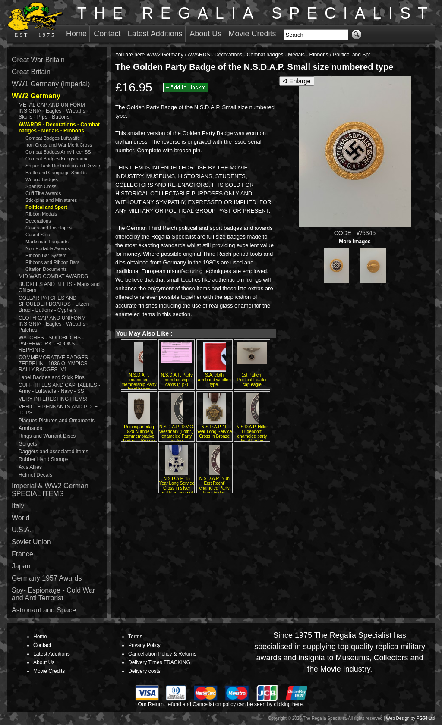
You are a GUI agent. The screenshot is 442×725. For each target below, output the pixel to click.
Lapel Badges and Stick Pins (52, 377)
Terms (135, 637)
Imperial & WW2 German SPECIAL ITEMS (50, 489)
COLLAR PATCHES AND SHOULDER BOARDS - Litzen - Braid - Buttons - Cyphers (55, 304)
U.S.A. (22, 530)
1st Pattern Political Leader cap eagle (252, 380)
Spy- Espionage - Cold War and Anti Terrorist (53, 594)
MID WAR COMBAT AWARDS (53, 276)
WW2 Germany (165, 55)
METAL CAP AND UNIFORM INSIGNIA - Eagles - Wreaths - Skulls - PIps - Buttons (53, 111)
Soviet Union (31, 542)
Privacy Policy (144, 645)
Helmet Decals (35, 475)
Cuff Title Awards (43, 193)
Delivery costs (144, 671)
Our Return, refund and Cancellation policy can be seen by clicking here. (221, 704)
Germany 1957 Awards (47, 578)
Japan (21, 566)
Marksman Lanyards (47, 241)
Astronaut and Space (44, 610)
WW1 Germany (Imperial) (51, 84)
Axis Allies (30, 467)
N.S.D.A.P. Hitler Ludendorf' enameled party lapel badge (252, 433)
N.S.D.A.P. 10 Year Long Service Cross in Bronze (214, 431)
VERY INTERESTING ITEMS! (53, 399)
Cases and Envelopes (48, 227)
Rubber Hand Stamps (43, 459)
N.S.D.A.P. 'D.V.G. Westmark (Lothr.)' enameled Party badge (176, 433)
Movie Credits (252, 33)
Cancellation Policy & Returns (162, 654)
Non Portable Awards (47, 248)
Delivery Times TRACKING (159, 662)
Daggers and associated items (53, 452)
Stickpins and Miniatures (51, 200)
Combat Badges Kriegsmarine (57, 158)
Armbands (30, 428)
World (21, 517)
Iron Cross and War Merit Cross (58, 145)
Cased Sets (37, 234)
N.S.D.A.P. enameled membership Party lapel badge (138, 382)
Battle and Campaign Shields (56, 172)
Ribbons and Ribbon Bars (52, 262)
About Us (205, 33)
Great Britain (31, 71)
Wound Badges (41, 179)
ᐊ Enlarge (297, 81)
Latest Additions (155, 33)
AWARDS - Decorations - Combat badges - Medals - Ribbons (258, 55)
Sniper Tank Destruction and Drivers (63, 165)
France (22, 554)
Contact (107, 33)
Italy (18, 505)
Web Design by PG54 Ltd (410, 718)
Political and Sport (354, 55)
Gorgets (28, 444)
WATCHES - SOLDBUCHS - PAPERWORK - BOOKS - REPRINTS (51, 344)
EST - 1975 (35, 20)
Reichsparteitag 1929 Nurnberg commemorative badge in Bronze (139, 433)
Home (76, 33)
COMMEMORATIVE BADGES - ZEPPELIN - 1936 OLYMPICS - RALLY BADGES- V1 (55, 364)
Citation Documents (46, 269)
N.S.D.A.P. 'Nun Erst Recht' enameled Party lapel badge (214, 485)
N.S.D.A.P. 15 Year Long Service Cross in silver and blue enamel (176, 485)
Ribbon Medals (41, 214)
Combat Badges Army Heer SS (58, 151)
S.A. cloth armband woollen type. (214, 380)
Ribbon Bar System (45, 255)
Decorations (38, 220)
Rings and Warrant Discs (47, 436)
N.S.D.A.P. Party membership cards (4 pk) (177, 380)
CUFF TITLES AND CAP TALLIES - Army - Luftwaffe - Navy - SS (59, 388)
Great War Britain (38, 59)
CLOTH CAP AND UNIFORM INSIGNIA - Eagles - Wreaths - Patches (53, 324)
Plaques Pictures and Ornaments (57, 420)
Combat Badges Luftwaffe (52, 138)
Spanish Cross (41, 186)
